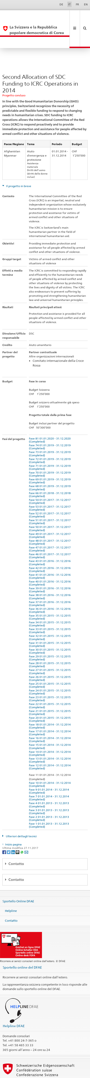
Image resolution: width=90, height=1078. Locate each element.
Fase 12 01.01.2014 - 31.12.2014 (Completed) (50, 745)
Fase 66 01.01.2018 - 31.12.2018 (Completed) (50, 472)
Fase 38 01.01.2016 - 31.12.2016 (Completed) (50, 574)
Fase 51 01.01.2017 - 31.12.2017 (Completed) (50, 499)
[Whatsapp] (22, 829)
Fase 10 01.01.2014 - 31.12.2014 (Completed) (50, 762)
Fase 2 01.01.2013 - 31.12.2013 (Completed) (49, 796)
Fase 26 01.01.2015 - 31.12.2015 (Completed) (50, 656)
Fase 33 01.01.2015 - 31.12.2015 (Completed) (50, 608)
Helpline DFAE (14, 1004)
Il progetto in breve (18, 164)
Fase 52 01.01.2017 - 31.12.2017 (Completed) (50, 493)
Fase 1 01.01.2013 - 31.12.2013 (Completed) (49, 803)
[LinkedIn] (13, 829)
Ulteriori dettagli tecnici (21, 814)
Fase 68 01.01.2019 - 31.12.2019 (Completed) (50, 465)
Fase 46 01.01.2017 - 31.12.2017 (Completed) (50, 533)
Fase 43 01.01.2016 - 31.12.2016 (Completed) (50, 540)
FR (77, 4)
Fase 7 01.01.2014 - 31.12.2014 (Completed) (49, 776)
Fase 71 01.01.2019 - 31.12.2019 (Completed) (50, 445)
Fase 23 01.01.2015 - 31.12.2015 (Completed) (50, 676)
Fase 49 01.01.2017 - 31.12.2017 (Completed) (50, 513)
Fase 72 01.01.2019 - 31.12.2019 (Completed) (50, 438)
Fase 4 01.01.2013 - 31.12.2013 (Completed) (49, 782)
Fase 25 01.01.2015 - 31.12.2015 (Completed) (50, 663)
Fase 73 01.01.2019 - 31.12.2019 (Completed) (50, 431)
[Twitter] (9, 829)
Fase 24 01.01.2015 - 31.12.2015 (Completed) (50, 670)
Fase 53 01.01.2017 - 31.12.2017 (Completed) (50, 486)
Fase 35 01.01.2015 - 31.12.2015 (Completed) (50, 595)
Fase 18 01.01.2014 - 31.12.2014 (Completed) (50, 704)
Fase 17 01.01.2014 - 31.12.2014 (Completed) (50, 711)
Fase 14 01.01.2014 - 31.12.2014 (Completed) (50, 731)
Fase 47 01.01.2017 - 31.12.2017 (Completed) (50, 527)
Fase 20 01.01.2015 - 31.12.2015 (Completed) (50, 697)
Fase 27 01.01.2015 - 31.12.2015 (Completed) (50, 649)
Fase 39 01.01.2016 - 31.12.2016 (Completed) (50, 568)
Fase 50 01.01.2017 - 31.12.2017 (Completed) (50, 506)
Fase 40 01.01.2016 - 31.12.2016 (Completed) (50, 561)
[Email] (26, 829)
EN (86, 4)
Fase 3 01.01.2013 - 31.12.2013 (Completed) (49, 789)
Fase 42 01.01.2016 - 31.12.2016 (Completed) (50, 547)
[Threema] (18, 829)
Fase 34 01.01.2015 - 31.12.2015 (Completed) (50, 602)
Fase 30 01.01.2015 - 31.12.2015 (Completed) (50, 629)
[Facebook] (4, 829)
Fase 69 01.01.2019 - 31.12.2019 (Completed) (50, 459)
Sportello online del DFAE (22, 945)
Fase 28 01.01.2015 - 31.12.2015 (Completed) (50, 642)
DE (61, 4)
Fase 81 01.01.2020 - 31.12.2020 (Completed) (50, 418)
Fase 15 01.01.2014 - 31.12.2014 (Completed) (50, 724)
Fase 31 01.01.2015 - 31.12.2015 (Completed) (50, 622)
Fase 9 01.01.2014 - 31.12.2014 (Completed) (49, 769)
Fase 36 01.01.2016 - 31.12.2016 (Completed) (50, 588)
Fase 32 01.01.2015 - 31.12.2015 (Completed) (50, 615)
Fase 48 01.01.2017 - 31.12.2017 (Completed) (50, 520)
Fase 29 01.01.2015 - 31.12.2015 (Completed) (50, 636)
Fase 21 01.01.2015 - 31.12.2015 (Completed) (50, 690)
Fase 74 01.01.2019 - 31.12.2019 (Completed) (50, 425)
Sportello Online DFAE (18, 879)
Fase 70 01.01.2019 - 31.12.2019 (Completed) (50, 452)
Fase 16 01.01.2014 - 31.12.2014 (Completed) (50, 717)
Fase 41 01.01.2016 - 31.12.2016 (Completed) (50, 554)
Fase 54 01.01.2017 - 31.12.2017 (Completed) (50, 479)
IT (69, 4)
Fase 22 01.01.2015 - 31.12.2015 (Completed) (50, 683)
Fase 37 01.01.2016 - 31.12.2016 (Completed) (50, 581)
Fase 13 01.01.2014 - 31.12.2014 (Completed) (50, 738)
